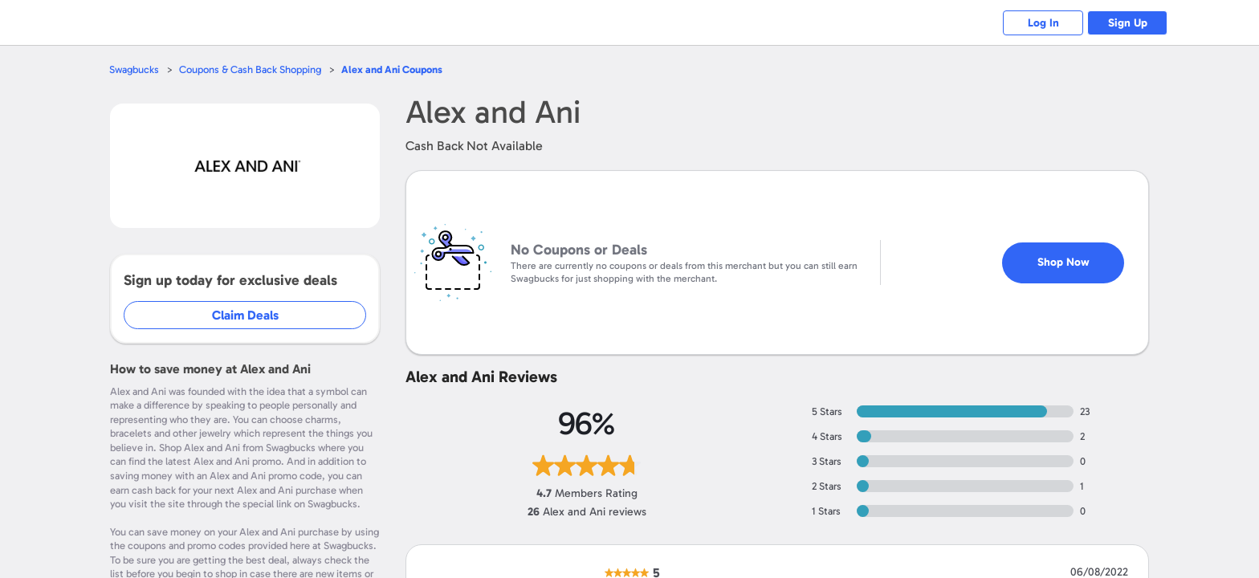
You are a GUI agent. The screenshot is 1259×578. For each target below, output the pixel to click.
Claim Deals (245, 315)
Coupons (391, 69)
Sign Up (1127, 23)
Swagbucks (134, 69)
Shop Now (1063, 262)
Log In (1043, 23)
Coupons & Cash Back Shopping (250, 69)
